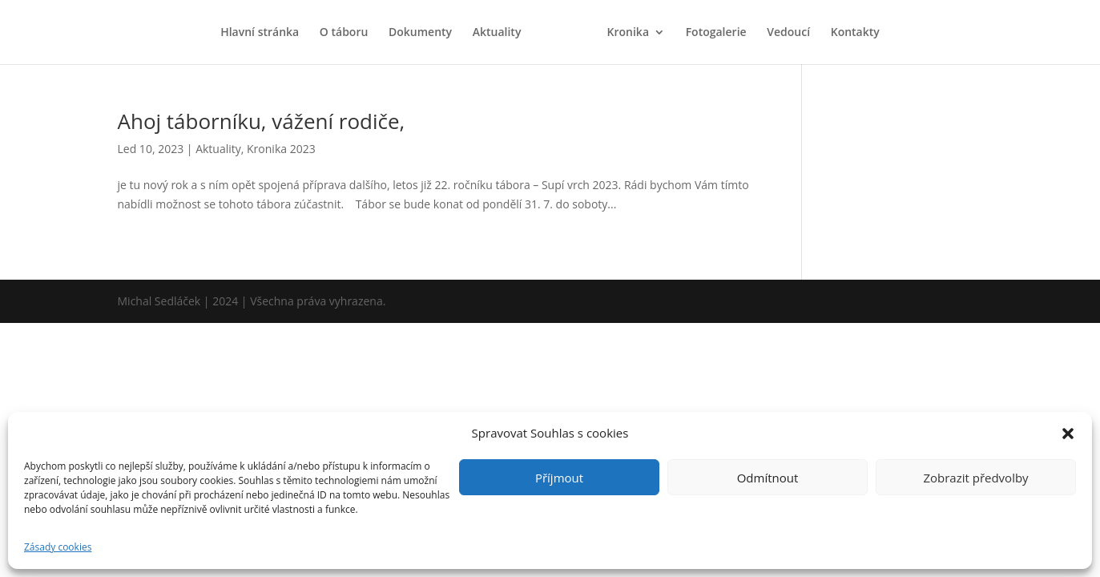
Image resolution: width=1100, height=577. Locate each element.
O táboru (344, 32)
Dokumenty (420, 32)
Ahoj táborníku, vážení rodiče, (261, 121)
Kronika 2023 (281, 148)
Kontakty (855, 32)
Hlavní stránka (259, 32)
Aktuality (497, 32)
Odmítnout (768, 478)
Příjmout (559, 478)
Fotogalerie (716, 32)
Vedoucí (788, 32)
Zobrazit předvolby (975, 478)
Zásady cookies (57, 547)
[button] (1068, 434)
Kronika (628, 32)
